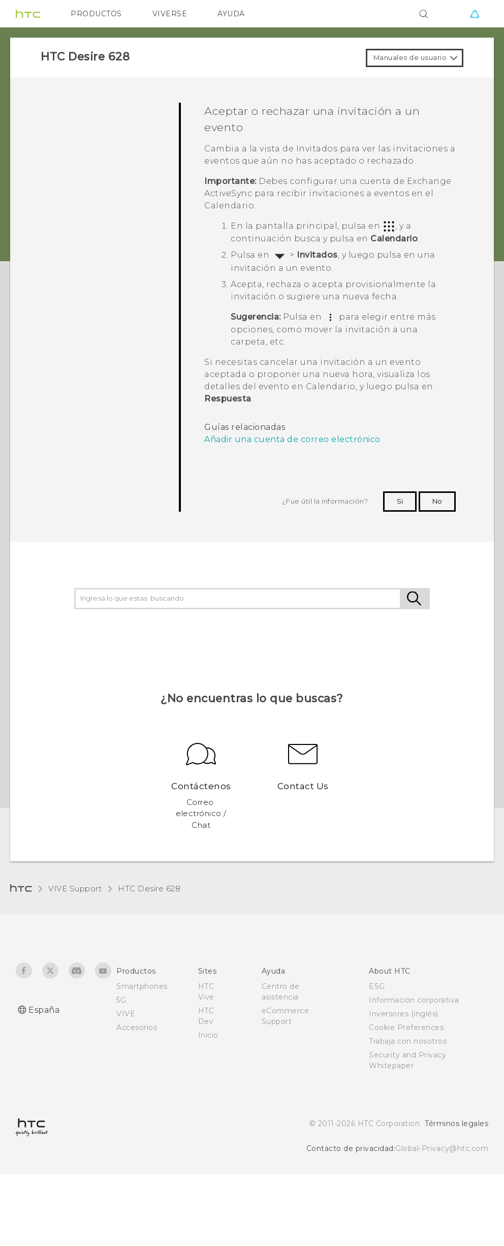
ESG (377, 986)
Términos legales (456, 1123)
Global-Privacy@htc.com (441, 1148)
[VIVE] (474, 13)
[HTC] (28, 14)
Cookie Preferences (406, 1027)
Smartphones (142, 986)
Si (400, 501)
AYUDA (231, 13)
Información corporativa (414, 1000)
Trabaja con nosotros (408, 1041)
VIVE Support (75, 888)
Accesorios (136, 1027)
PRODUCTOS (96, 13)
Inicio (208, 1035)
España (43, 1010)
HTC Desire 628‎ (149, 888)
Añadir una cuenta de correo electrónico (292, 439)
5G (121, 1000)
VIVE (125, 1013)
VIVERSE (169, 13)
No (437, 501)
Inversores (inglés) (403, 1013)
